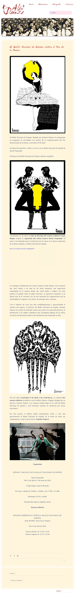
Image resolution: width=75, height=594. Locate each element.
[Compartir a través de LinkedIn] (18, 555)
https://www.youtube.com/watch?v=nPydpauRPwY (22, 248)
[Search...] (60, 13)
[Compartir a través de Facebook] (10, 555)
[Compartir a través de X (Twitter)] (14, 555)
